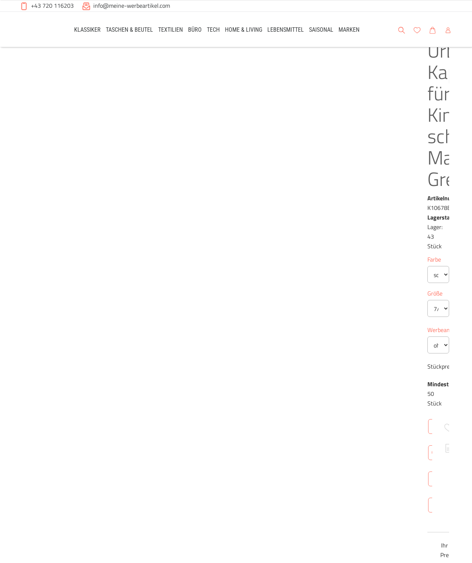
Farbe (210, 133)
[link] (87, 29)
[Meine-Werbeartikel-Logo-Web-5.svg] (37, 30)
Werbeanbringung (225, 203)
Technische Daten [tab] (263, 360)
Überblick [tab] (216, 360)
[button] (459, 29)
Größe (210, 167)
